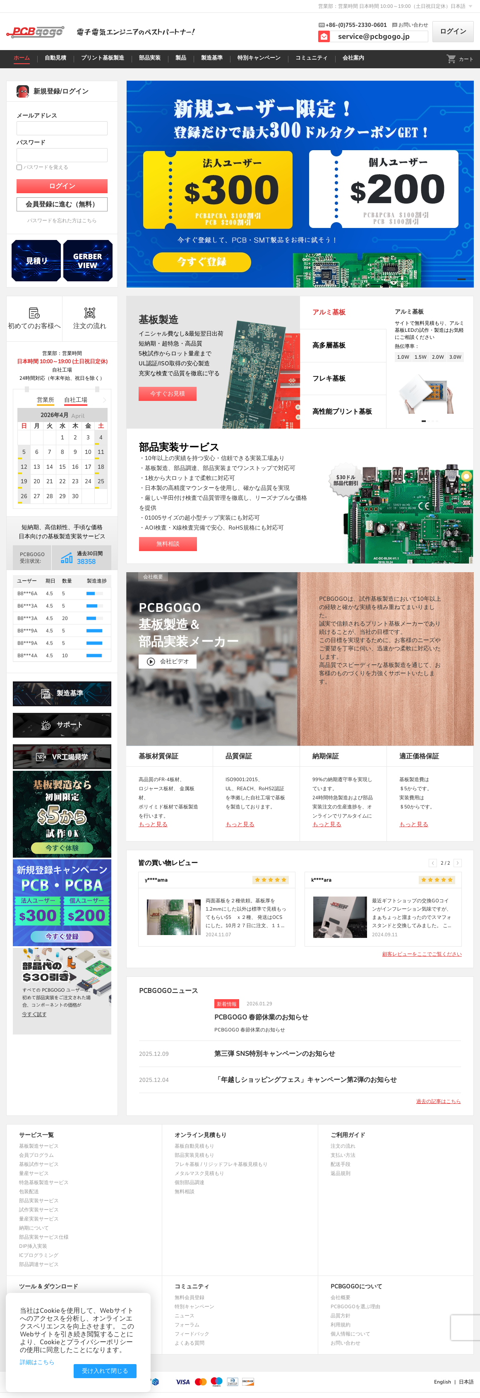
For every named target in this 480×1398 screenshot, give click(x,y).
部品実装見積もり (194, 1155)
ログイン (453, 31)
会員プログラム (36, 1155)
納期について (34, 1228)
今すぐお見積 (167, 394)
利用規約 (340, 1324)
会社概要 (340, 1297)
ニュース (184, 1315)
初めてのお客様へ (34, 319)
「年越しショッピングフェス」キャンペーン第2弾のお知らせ (305, 1079)
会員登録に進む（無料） (62, 204)
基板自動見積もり (194, 1146)
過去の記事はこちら (438, 1101)
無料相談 (168, 544)
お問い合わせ (345, 1343)
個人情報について (350, 1334)
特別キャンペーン (194, 1306)
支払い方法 (343, 1155)
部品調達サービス (39, 1264)
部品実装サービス (39, 1200)
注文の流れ (89, 319)
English (442, 1382)
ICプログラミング (38, 1255)
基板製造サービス (39, 1146)
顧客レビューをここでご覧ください (422, 954)
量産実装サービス (39, 1219)
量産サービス (34, 1173)
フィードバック (192, 1334)
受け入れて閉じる (105, 1370)
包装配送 (29, 1191)
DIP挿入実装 (33, 1246)
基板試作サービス (39, 1164)
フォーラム (187, 1324)
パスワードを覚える (42, 167)
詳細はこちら (37, 1362)
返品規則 (340, 1173)
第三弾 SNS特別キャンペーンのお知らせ (274, 1053)
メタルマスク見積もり (199, 1173)
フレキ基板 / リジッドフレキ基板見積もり (221, 1164)
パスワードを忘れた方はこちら (62, 220)
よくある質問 (189, 1343)
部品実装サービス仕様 (44, 1237)
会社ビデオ (167, 662)
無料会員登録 (189, 1297)
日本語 (466, 1382)
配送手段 (340, 1164)
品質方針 (340, 1315)
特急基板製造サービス (44, 1182)
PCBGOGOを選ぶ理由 (355, 1306)
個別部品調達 (189, 1182)
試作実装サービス (39, 1209)
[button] (461, 279)
